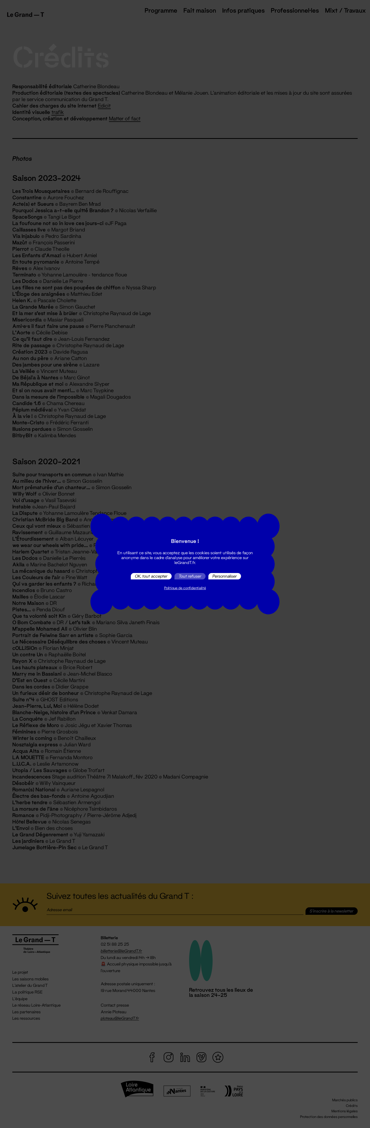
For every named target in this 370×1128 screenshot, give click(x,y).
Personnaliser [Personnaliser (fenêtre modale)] (224, 576)
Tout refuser (190, 576)
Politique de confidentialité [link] (185, 588)
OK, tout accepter (151, 576)
